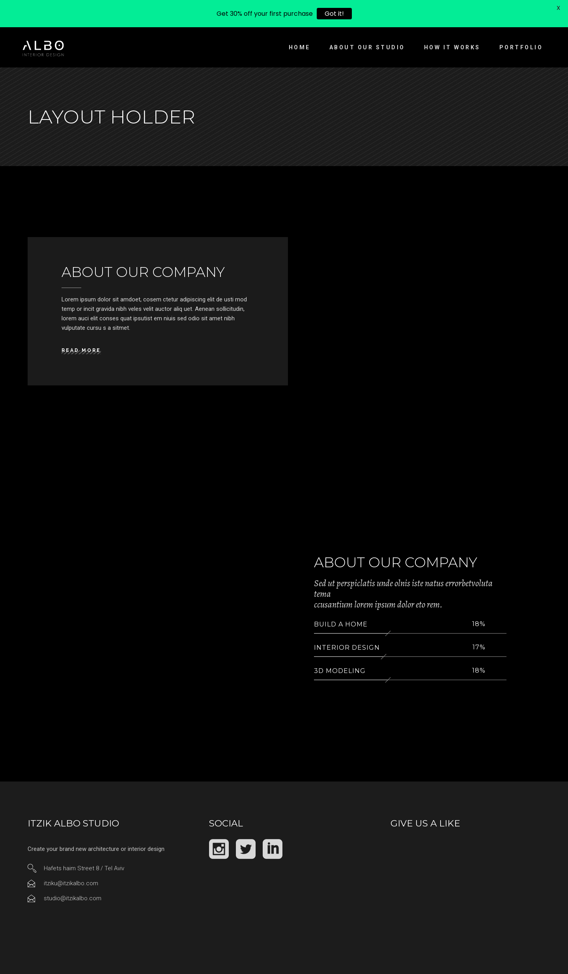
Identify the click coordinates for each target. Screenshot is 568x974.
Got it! (334, 13)
